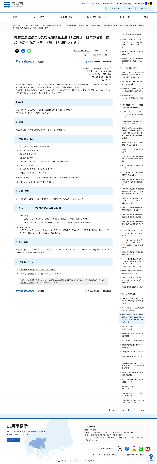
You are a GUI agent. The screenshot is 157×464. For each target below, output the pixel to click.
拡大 (130, 3)
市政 (36, 25)
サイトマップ (97, 455)
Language (95, 3)
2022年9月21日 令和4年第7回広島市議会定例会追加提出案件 (132, 159)
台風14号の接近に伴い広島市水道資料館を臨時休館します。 (133, 209)
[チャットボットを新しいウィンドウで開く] (151, 461)
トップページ (27, 25)
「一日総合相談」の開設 (129, 68)
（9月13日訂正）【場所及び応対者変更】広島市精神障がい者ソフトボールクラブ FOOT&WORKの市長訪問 (133, 262)
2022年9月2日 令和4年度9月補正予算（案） (133, 381)
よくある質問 (115, 8)
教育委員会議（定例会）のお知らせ (132, 357)
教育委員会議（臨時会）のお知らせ (132, 288)
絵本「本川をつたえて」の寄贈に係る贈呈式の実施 (132, 394)
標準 (125, 3)
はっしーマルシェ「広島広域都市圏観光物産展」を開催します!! (132, 174)
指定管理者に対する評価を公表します (132, 150)
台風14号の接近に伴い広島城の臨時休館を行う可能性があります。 (133, 224)
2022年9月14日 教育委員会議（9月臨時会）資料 (133, 253)
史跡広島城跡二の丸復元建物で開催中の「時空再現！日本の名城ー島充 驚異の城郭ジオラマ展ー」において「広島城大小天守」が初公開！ (133, 133)
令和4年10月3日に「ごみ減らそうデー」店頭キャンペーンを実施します (133, 114)
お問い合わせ (145, 8)
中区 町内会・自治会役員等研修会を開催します (132, 328)
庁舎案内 (15, 439)
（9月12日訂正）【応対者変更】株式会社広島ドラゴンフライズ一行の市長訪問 (133, 280)
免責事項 (130, 455)
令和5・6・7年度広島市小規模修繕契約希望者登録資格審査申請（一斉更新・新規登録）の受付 (133, 75)
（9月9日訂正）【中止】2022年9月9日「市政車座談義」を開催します (132, 301)
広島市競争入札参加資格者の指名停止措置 (132, 335)
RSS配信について (143, 455)
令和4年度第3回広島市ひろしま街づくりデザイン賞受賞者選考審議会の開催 (133, 365)
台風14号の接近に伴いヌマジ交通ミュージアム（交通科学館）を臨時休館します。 (133, 200)
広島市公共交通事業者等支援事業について (132, 53)
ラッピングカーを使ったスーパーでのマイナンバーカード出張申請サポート (133, 233)
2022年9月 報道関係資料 (89, 25)
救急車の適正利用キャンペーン (132, 352)
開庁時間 (91, 426)
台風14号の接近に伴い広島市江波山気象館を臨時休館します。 (133, 216)
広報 (42, 25)
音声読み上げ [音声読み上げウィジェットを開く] (108, 3)
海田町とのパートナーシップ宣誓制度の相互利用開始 (132, 144)
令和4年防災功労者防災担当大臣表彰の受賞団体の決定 (132, 272)
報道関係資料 (51, 25)
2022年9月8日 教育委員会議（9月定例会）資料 (133, 309)
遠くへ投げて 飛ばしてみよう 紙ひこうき (132, 388)
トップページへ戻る (137, 410)
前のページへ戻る (118, 410)
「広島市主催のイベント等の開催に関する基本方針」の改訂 (132, 106)
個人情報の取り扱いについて (114, 455)
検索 (130, 8)
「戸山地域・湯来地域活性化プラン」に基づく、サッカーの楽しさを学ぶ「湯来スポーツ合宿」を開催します (132, 243)
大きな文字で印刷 (100, 55)
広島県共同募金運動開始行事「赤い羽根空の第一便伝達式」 (133, 122)
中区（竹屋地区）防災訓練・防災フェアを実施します (132, 83)
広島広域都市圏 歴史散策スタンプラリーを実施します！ (133, 401)
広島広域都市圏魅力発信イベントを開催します (133, 346)
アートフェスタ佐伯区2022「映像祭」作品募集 (132, 374)
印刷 (85, 55)
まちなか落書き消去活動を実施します (132, 167)
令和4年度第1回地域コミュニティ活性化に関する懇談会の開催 (132, 90)
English (84, 3)
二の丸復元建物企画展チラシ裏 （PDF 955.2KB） (40, 274)
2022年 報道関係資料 (67, 25)
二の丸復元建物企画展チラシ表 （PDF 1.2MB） (38, 269)
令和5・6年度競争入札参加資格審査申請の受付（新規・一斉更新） (132, 61)
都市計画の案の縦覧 (129, 294)
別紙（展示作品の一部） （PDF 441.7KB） (36, 182)
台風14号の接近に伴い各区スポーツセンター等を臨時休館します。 (133, 182)
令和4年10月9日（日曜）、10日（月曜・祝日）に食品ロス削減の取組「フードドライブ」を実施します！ (133, 43)
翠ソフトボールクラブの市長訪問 (133, 340)
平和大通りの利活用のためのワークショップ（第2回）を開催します (133, 98)
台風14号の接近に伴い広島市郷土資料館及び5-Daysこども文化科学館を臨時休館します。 (133, 191)
